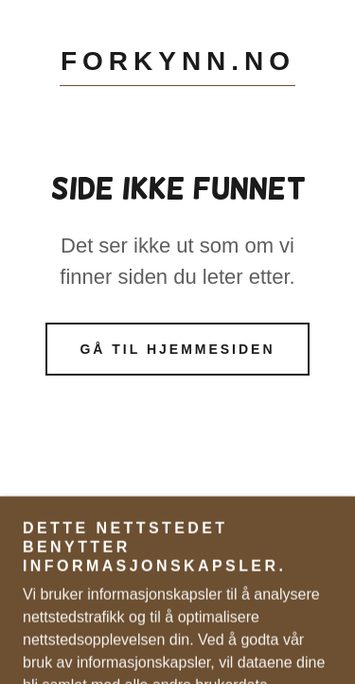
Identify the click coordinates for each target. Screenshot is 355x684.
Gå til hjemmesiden (177, 349)
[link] (177, 65)
